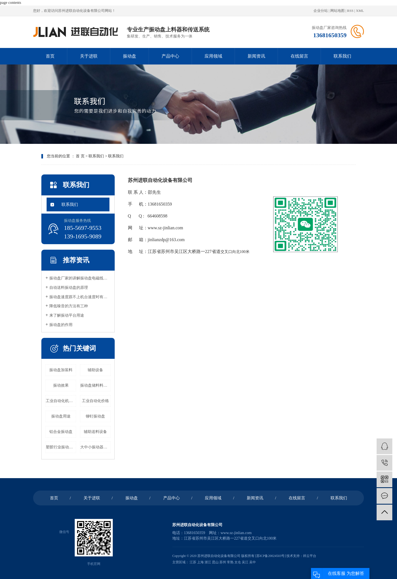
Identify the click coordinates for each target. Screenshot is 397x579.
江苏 (193, 562)
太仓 (237, 562)
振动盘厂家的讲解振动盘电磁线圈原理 (80, 278)
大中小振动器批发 (95, 447)
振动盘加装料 (61, 370)
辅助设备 (95, 370)
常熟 (230, 562)
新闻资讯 (256, 56)
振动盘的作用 (61, 325)
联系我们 (342, 56)
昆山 (215, 562)
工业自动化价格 (95, 401)
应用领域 (213, 56)
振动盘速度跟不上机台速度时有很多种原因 (80, 297)
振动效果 (61, 385)
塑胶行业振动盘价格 (61, 447)
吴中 (252, 562)
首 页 (80, 156)
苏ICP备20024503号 (270, 556)
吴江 (245, 562)
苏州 (222, 562)
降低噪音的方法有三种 (68, 306)
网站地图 (337, 11)
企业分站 (320, 11)
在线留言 (299, 56)
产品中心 (170, 56)
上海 (200, 562)
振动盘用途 (61, 416)
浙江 (208, 562)
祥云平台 (309, 556)
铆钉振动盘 (95, 416)
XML (360, 11)
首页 (50, 56)
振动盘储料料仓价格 (95, 385)
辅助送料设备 (95, 432)
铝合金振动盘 (61, 432)
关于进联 (89, 56)
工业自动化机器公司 (61, 401)
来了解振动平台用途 (66, 315)
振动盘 (129, 56)
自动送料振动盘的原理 (68, 288)
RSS (350, 11)
